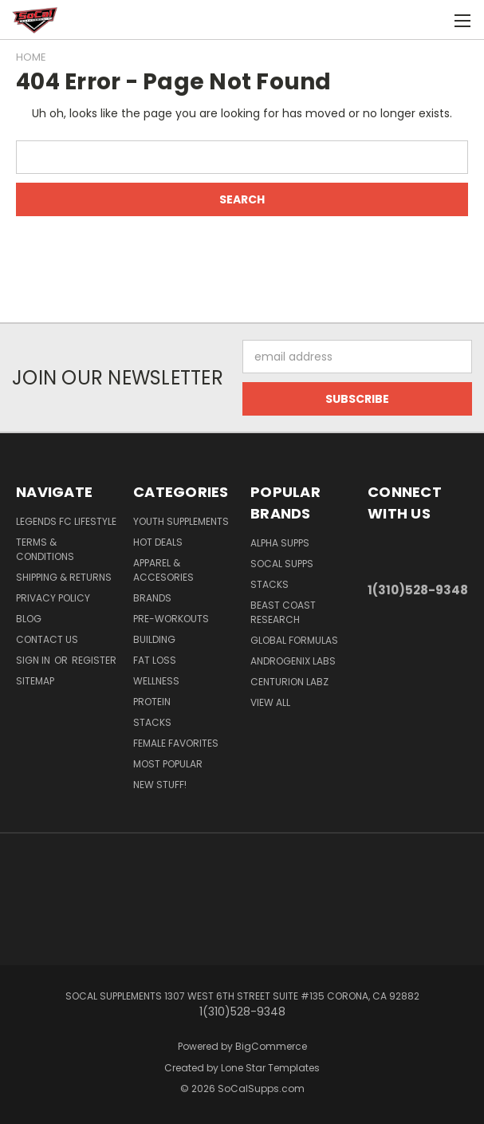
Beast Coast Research (283, 612)
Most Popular (168, 764)
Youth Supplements (181, 521)
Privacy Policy (53, 598)
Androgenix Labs (293, 661)
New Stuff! (160, 784)
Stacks (152, 722)
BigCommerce (271, 1046)
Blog (28, 618)
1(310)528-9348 (418, 590)
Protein (152, 701)
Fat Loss (154, 660)
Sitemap (35, 681)
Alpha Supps (279, 543)
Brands (152, 598)
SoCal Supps (281, 563)
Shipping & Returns (64, 577)
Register (94, 660)
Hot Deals (158, 542)
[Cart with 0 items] (432, 20)
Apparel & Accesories (163, 570)
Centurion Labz (289, 681)
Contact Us (47, 639)
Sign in (34, 660)
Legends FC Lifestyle (66, 521)
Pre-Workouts (171, 618)
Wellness (156, 681)
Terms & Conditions (45, 549)
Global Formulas (294, 640)
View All (270, 702)
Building (154, 639)
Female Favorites (175, 743)
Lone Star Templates (270, 1068)
